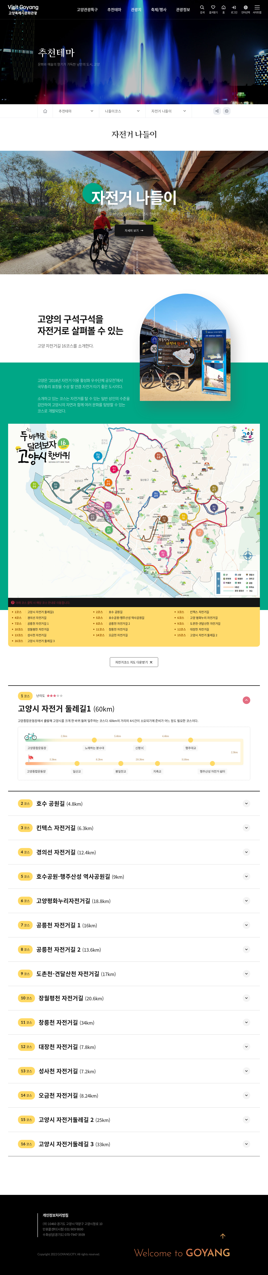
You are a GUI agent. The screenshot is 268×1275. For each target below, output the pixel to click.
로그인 (234, 10)
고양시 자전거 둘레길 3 (41, 641)
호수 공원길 (116, 612)
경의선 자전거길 (37, 618)
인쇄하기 (227, 111)
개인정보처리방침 (55, 1215)
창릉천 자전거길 (118, 629)
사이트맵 (257, 10)
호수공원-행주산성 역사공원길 (126, 618)
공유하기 (217, 111)
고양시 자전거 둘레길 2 (203, 635)
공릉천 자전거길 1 (38, 623)
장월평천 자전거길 (38, 629)
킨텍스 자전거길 (199, 612)
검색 (202, 10)
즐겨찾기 (213, 10)
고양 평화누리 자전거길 (204, 618)
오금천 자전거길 (118, 635)
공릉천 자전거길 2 (119, 623)
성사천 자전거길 (37, 635)
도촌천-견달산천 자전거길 (205, 623)
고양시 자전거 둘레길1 (40, 612)
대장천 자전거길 (199, 629)
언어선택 (245, 10)
